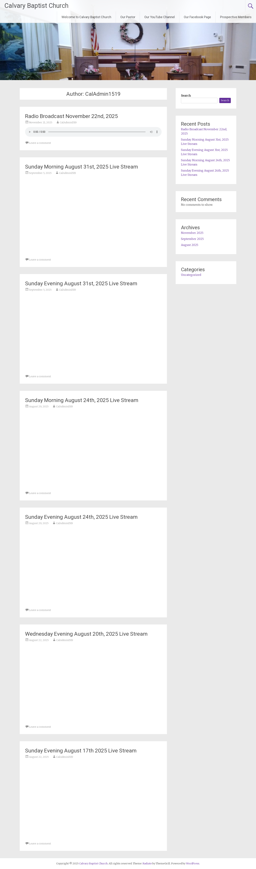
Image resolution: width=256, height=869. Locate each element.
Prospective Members (236, 17)
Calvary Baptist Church (36, 5)
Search (186, 95)
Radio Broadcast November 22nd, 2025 (71, 116)
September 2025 (192, 239)
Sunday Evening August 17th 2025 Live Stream (81, 750)
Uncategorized (191, 275)
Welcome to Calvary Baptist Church (86, 17)
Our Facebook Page (197, 17)
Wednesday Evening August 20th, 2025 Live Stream (86, 634)
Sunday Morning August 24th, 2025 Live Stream (81, 400)
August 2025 (189, 245)
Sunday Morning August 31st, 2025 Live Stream (81, 167)
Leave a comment (40, 143)
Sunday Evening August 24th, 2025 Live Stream (81, 517)
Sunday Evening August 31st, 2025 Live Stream (81, 283)
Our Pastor (127, 17)
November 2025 (192, 233)
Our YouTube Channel (159, 17)
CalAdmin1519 (68, 122)
